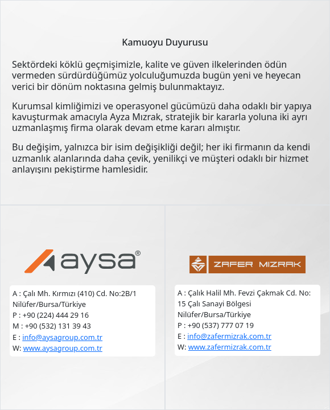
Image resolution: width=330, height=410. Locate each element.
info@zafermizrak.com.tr (229, 336)
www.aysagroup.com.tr (62, 348)
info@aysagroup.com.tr (62, 337)
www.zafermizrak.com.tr (229, 347)
